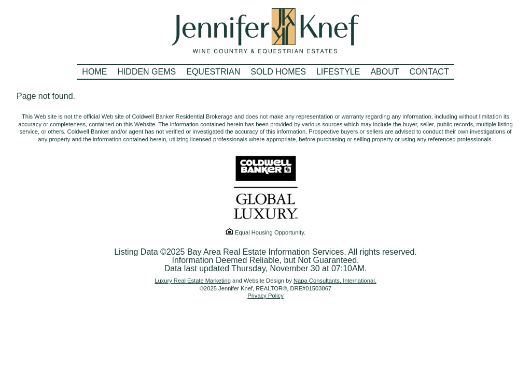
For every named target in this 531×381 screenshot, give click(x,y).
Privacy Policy (265, 295)
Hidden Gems (146, 71)
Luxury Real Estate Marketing (193, 280)
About (384, 71)
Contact (429, 71)
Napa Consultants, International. (335, 280)
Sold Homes (278, 71)
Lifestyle (338, 71)
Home (94, 71)
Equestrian (213, 71)
